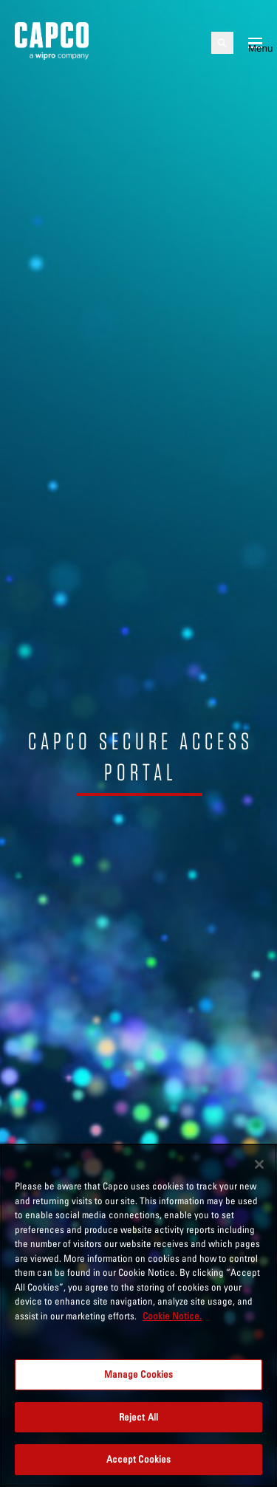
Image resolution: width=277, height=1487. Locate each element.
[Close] (259, 1164)
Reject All (138, 1417)
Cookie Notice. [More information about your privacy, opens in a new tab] (172, 1316)
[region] (138, 1315)
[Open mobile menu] (255, 43)
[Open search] (222, 43)
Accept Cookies (138, 1459)
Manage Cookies (139, 1374)
